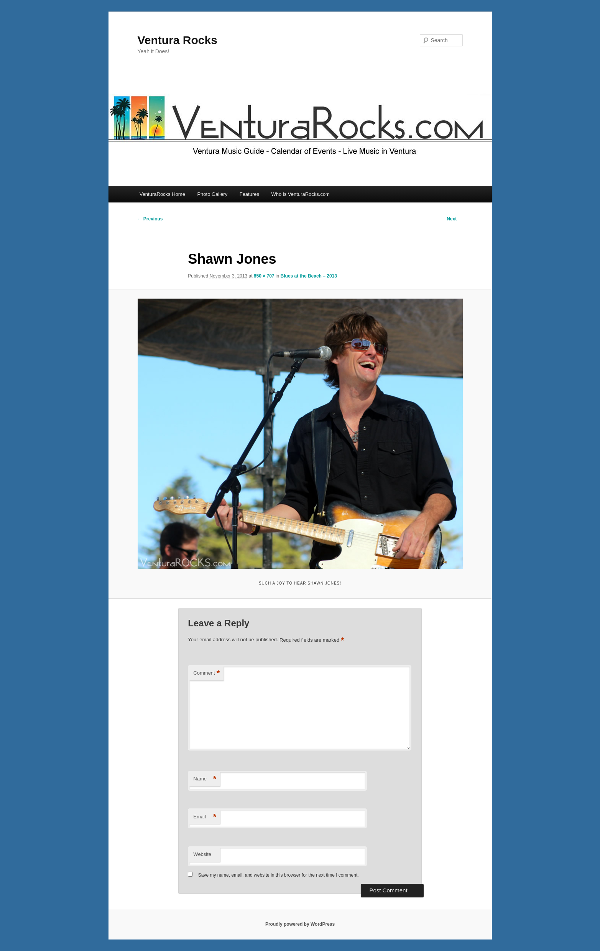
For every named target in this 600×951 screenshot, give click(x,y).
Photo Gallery (212, 194)
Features (249, 194)
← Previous (150, 219)
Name (204, 779)
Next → (454, 219)
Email (204, 817)
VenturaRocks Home (162, 194)
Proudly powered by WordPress (300, 924)
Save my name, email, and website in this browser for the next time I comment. (278, 875)
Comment (206, 673)
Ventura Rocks (177, 40)
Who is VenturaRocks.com (300, 194)
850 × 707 (264, 276)
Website (202, 854)
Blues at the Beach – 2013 (309, 276)
